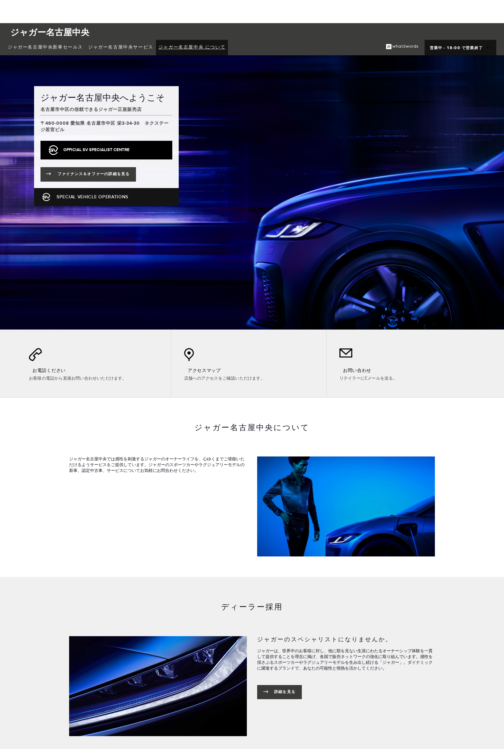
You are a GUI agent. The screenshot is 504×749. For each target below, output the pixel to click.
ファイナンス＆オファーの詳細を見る (97, 175)
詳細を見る (284, 692)
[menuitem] (45, 47)
